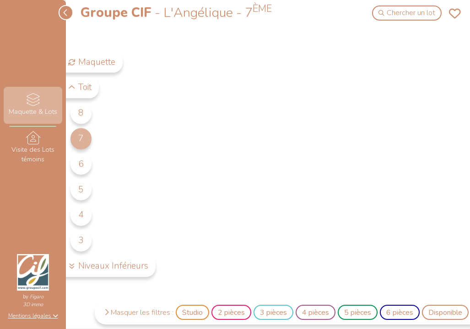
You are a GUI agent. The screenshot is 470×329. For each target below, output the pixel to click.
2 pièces (231, 313)
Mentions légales (33, 315)
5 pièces (357, 313)
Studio (192, 313)
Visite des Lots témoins (32, 148)
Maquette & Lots (32, 105)
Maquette (91, 62)
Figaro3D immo (33, 300)
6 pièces (399, 313)
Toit (80, 88)
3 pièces (273, 313)
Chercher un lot (407, 13)
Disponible (445, 313)
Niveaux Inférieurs (108, 266)
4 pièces (315, 313)
